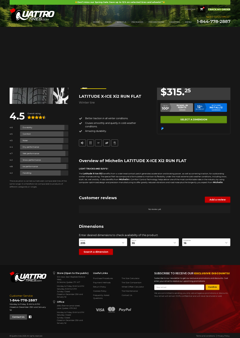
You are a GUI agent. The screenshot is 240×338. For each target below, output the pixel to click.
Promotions (156, 22)
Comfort (27, 134)
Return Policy (99, 286)
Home (96, 22)
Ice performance (30, 166)
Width (82, 240)
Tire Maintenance (130, 290)
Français (185, 9)
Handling (27, 173)
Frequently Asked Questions (101, 295)
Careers (174, 22)
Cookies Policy (99, 290)
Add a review (219, 199)
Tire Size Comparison (132, 281)
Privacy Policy (224, 335)
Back (14, 37)
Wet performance (31, 153)
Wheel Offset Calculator (133, 286)
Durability (27, 127)
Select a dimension (193, 119)
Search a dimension (94, 251)
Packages (137, 22)
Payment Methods (102, 281)
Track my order (216, 9)
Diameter (187, 240)
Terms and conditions (205, 335)
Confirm (211, 286)
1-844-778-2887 (213, 21)
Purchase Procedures (103, 277)
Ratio (134, 240)
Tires (108, 22)
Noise (25, 140)
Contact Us (20, 316)
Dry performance (31, 147)
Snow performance (32, 160)
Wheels (121, 22)
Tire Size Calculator (131, 277)
